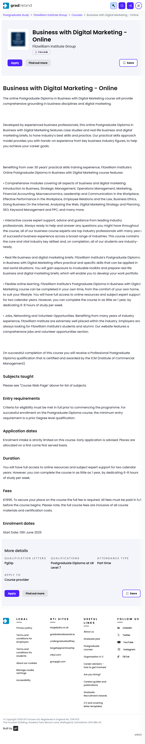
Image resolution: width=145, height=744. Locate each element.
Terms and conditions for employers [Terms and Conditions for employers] (24, 639)
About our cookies (26, 663)
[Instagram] (126, 649)
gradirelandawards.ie (62, 634)
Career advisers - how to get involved (95, 665)
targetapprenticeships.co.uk (62, 648)
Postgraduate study (16, 15)
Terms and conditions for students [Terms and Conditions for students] (24, 653)
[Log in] (130, 5)
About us (89, 631)
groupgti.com (58, 661)
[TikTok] (123, 656)
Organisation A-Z (93, 656)
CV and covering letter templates (93, 704)
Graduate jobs (92, 639)
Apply (15, 63)
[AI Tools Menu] (113, 5)
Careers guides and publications (95, 683)
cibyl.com (55, 655)
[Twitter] (123, 635)
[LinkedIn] (124, 627)
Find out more (38, 63)
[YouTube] (125, 642)
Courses (77, 15)
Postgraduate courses (91, 648)
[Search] (122, 5)
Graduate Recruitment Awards (95, 694)
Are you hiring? (92, 674)
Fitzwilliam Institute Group (50, 15)
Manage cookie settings (25, 672)
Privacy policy (24, 628)
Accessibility (23, 680)
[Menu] (138, 5)
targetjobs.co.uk (59, 627)
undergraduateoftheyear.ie (62, 641)
